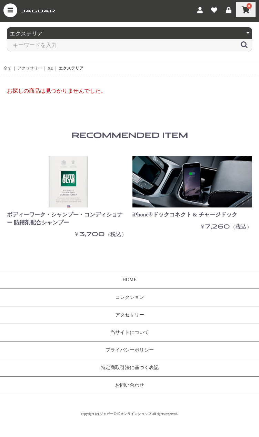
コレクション (129, 297)
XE (50, 68)
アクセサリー (29, 68)
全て (7, 68)
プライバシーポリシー (130, 350)
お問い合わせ (129, 385)
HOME (129, 279)
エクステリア (71, 68)
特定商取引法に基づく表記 (130, 367)
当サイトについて (129, 332)
